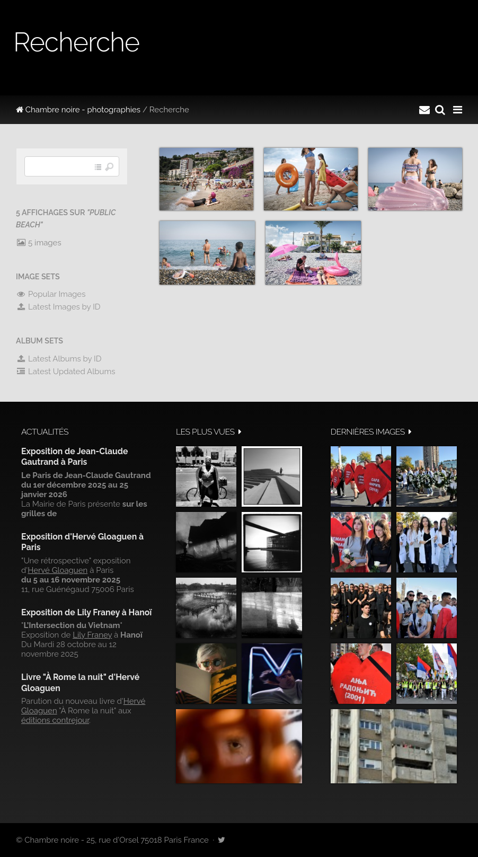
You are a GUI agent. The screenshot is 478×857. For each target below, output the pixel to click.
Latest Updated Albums (66, 371)
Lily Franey (92, 635)
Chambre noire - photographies (78, 109)
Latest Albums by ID (59, 359)
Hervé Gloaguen (57, 570)
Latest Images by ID (58, 307)
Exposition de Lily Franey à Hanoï (86, 612)
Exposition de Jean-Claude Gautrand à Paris (74, 456)
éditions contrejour (55, 720)
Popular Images (50, 294)
